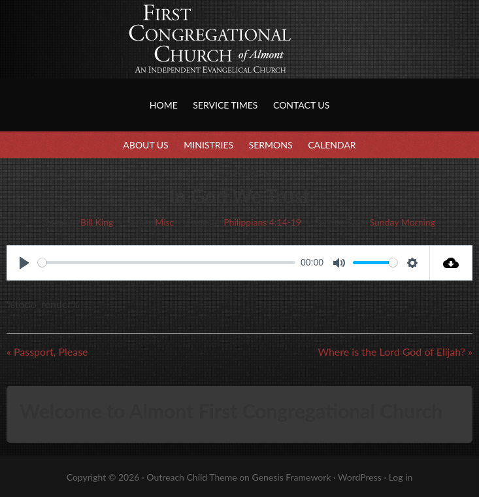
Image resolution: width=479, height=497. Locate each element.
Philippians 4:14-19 (262, 222)
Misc (164, 222)
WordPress (360, 477)
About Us (145, 144)
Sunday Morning (402, 222)
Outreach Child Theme (191, 477)
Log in (401, 477)
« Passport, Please (47, 351)
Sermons (271, 144)
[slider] (166, 262)
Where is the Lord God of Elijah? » (395, 351)
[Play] (24, 262)
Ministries (208, 144)
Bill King (96, 222)
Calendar (331, 144)
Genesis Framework (291, 477)
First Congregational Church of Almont (130, 52)
